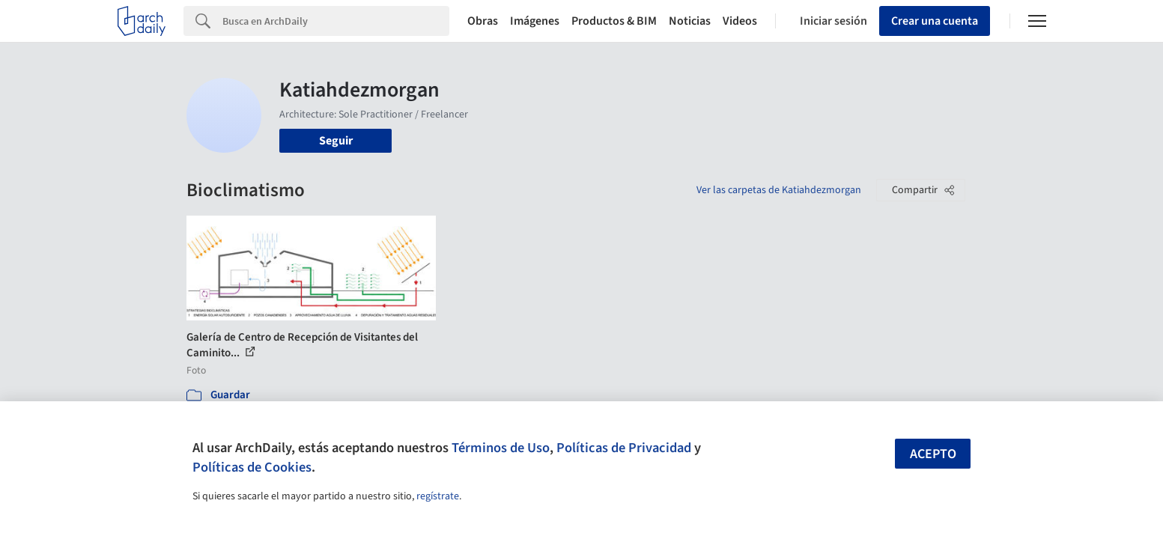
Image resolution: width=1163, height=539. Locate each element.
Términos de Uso (501, 447)
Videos (740, 21)
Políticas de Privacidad (623, 447)
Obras (482, 21)
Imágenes (534, 21)
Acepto (933, 454)
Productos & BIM (614, 21)
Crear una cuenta (934, 21)
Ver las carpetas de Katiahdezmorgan (778, 190)
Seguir (336, 141)
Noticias (690, 21)
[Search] (335, 21)
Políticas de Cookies (252, 467)
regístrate (437, 496)
